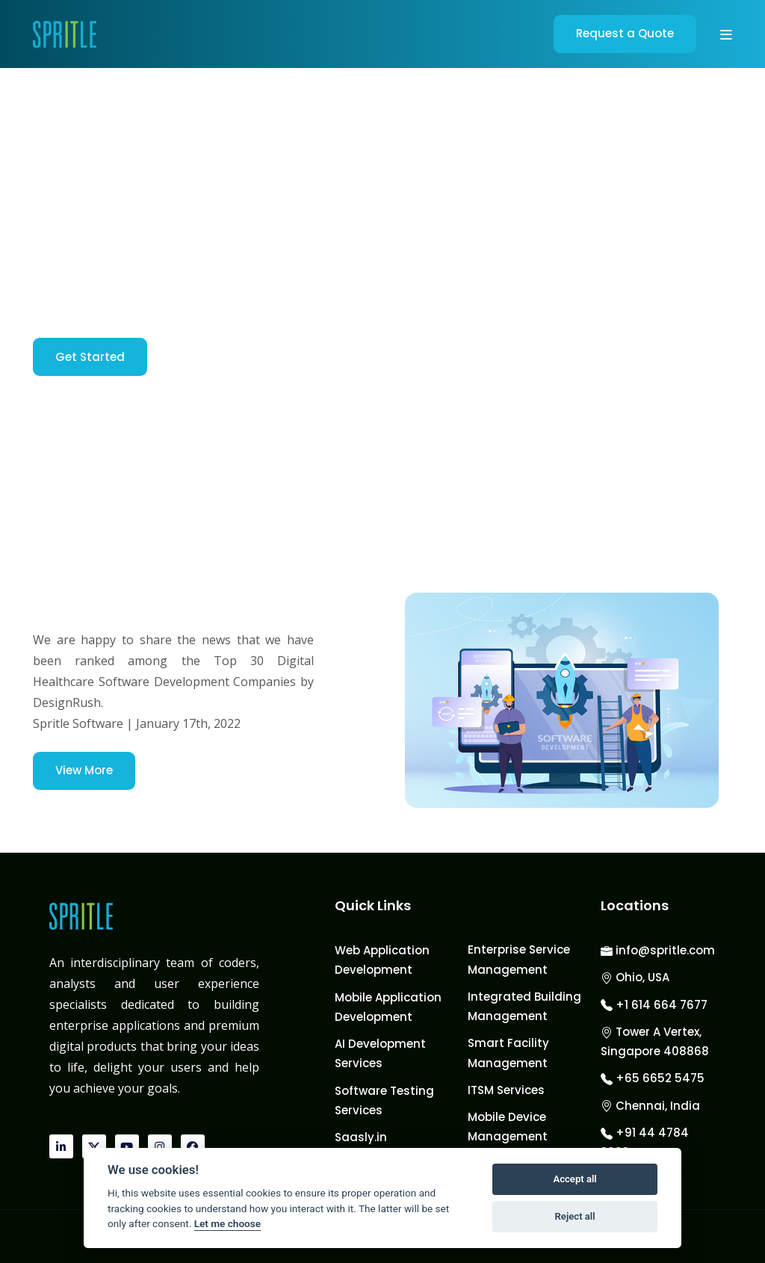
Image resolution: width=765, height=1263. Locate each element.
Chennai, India (650, 1106)
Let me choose (227, 1223)
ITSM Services (506, 1090)
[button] (726, 34)
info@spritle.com (658, 950)
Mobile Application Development (388, 1007)
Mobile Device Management (508, 1126)
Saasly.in (361, 1137)
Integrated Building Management (524, 1006)
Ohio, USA (635, 977)
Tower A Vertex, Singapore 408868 (655, 1041)
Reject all (575, 1216)
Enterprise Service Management (519, 959)
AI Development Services (380, 1053)
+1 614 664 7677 (654, 1005)
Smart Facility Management (508, 1052)
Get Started (90, 357)
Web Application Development (382, 960)
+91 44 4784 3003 (645, 1142)
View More (84, 770)
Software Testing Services (384, 1100)
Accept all (574, 1179)
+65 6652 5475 (652, 1078)
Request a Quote (625, 33)
